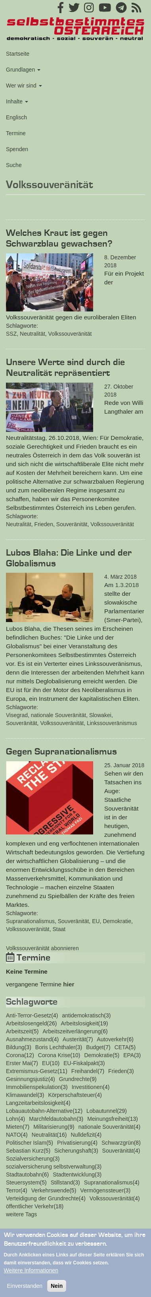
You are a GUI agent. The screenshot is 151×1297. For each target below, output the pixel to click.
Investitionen (87, 1087)
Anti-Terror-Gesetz (28, 1015)
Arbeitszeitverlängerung (71, 1031)
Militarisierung (50, 1127)
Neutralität (32, 334)
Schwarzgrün (117, 1142)
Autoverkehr (111, 1039)
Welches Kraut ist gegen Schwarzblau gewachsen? (59, 238)
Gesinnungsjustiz (27, 1079)
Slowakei (100, 715)
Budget (94, 1047)
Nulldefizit (83, 1135)
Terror (13, 1190)
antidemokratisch (83, 1015)
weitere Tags (21, 1214)
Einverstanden (25, 1292)
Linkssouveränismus (112, 723)
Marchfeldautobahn (52, 1119)
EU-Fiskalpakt (80, 1063)
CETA (122, 1047)
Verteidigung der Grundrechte (42, 1198)
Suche (14, 165)
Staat (59, 929)
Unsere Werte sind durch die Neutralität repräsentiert (65, 368)
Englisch (16, 117)
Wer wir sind (24, 85)
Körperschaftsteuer (71, 1095)
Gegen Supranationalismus (61, 751)
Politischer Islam (26, 1142)
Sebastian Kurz (25, 1150)
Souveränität (72, 524)
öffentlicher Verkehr (30, 1206)
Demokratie (117, 921)
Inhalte (17, 101)
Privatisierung (74, 1142)
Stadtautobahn (24, 1174)
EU (95, 921)
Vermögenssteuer (102, 1190)
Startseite (17, 54)
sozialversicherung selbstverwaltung (50, 1166)
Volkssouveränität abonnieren (42, 948)
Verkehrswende (50, 1190)
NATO (13, 1135)
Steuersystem (23, 1182)
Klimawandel (21, 1095)
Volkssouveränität (70, 334)
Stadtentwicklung (74, 1174)
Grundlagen (23, 69)
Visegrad (17, 715)
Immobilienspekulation (33, 1087)
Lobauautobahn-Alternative (39, 1111)
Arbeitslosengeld (26, 1023)
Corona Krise (54, 1055)
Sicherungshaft (72, 1150)
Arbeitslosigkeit (79, 1023)
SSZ (11, 334)
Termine (16, 133)
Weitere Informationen (31, 1276)
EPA (128, 1055)
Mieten (14, 1127)
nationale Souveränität (58, 715)
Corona (15, 1055)
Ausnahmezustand (29, 1039)
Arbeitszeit (19, 1031)
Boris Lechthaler (55, 1047)
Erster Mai (18, 1063)
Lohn (12, 1119)
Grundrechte (74, 1079)
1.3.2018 (127, 584)
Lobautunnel (101, 1111)
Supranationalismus (30, 921)
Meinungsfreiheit (107, 1119)
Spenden (17, 149)
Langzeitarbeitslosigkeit (35, 1103)
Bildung (15, 1047)
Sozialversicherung (29, 1158)
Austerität (74, 1039)
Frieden (43, 524)
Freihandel (84, 1071)
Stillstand (62, 1182)
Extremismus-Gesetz (31, 1071)
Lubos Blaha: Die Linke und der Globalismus (69, 558)
